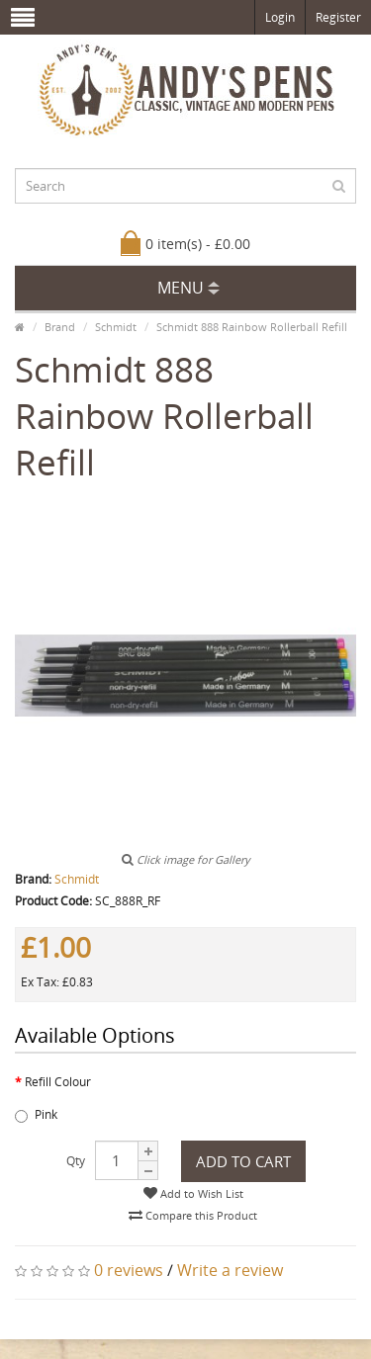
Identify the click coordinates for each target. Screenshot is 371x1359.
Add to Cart (243, 1161)
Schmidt (116, 326)
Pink (36, 1114)
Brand (60, 326)
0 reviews (128, 1270)
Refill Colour (58, 1081)
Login (280, 17)
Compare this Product (193, 1215)
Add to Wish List (193, 1193)
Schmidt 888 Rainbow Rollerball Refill (251, 326)
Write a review (230, 1270)
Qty (75, 1160)
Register (338, 17)
